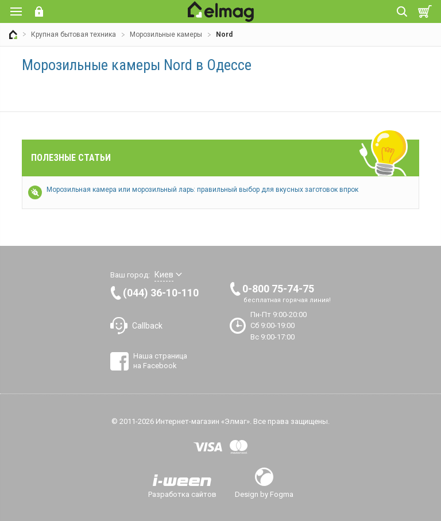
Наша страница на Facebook (160, 360)
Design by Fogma (264, 494)
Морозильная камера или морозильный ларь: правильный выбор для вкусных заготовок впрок (202, 190)
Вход (39, 11)
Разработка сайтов (182, 494)
